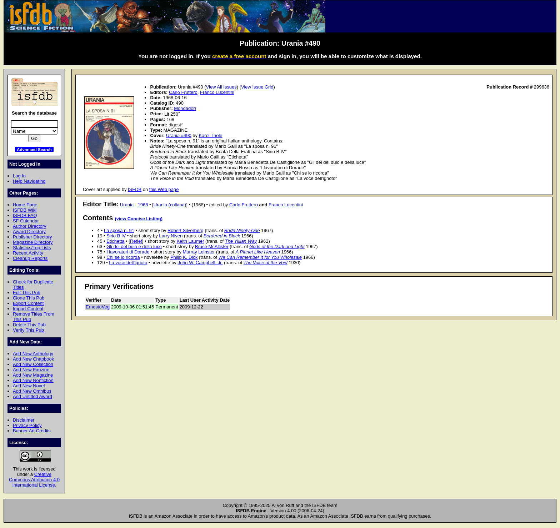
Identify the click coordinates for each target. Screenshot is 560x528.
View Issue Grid (257, 87)
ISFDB (134, 189)
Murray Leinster (198, 252)
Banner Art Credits (32, 430)
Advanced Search (34, 149)
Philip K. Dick (184, 257)
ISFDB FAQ (25, 215)
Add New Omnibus (32, 391)
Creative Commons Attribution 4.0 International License (34, 480)
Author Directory (29, 226)
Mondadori (185, 108)
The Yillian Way (241, 241)
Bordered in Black (222, 235)
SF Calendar (26, 220)
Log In (19, 175)
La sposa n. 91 (119, 230)
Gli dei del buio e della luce (134, 246)
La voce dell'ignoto (128, 262)
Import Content (28, 308)
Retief (136, 241)
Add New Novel (29, 385)
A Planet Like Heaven (258, 252)
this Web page (164, 189)
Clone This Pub (28, 298)
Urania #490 (178, 135)
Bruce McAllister (212, 246)
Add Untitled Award (32, 396)
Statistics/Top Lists (32, 247)
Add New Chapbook (33, 359)
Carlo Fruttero (183, 92)
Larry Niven (170, 235)
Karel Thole (210, 135)
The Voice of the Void (266, 262)
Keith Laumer (190, 241)
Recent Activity (28, 253)
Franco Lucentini (217, 92)
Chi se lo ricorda (123, 257)
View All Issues (221, 87)
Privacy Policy (27, 425)
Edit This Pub (26, 292)
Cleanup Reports (30, 258)
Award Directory (29, 231)
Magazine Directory (33, 242)
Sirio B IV (116, 235)
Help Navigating (29, 181)
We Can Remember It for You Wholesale (260, 257)
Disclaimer (23, 420)
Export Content (28, 303)
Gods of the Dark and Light (277, 246)
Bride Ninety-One (242, 230)
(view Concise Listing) (138, 218)
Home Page (25, 204)
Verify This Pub (28, 330)
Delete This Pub (29, 324)
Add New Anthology (33, 353)
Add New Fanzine (31, 369)
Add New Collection (33, 364)
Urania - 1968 (134, 204)
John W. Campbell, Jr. (200, 262)
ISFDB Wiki (24, 210)
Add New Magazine (33, 375)
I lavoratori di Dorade (127, 252)
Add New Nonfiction (33, 380)
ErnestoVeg (98, 307)
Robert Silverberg (186, 230)
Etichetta (115, 241)
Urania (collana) (170, 204)
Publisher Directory (32, 237)
